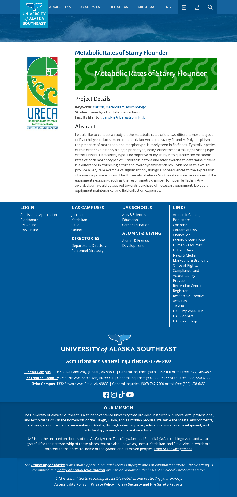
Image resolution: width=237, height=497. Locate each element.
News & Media (184, 255)
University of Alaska (48, 465)
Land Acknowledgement (173, 448)
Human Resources (187, 245)
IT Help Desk (183, 250)
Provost (179, 280)
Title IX (178, 306)
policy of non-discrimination (81, 470)
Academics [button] (90, 7)
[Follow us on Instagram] (114, 395)
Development (133, 245)
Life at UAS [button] (119, 7)
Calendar (180, 225)
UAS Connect (183, 316)
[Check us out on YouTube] (130, 395)
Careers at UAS (185, 230)
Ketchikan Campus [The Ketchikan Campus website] (42, 377)
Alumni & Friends (135, 240)
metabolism (115, 107)
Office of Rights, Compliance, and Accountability (186, 270)
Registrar (180, 290)
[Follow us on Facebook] (106, 395)
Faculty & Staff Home (189, 240)
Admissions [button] (60, 7)
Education (130, 219)
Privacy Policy (102, 484)
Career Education (135, 225)
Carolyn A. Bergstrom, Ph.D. (124, 117)
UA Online (28, 225)
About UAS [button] (147, 7)
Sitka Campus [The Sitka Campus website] (43, 383)
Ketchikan (79, 219)
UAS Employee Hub (188, 311)
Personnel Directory (87, 250)
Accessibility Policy (70, 484)
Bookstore (181, 219)
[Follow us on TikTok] (122, 395)
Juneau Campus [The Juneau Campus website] (37, 372)
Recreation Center (187, 285)
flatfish (98, 107)
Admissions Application (38, 214)
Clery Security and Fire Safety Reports (150, 484)
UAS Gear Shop (185, 321)
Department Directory (89, 245)
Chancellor (181, 235)
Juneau (77, 214)
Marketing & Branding (190, 260)
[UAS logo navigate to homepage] (34, 14)
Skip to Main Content (20, 4)
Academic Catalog (187, 214)
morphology (136, 107)
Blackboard (29, 219)
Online (76, 230)
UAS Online (29, 230)
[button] (197, 7)
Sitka (75, 225)
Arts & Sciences (134, 214)
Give (169, 7)
